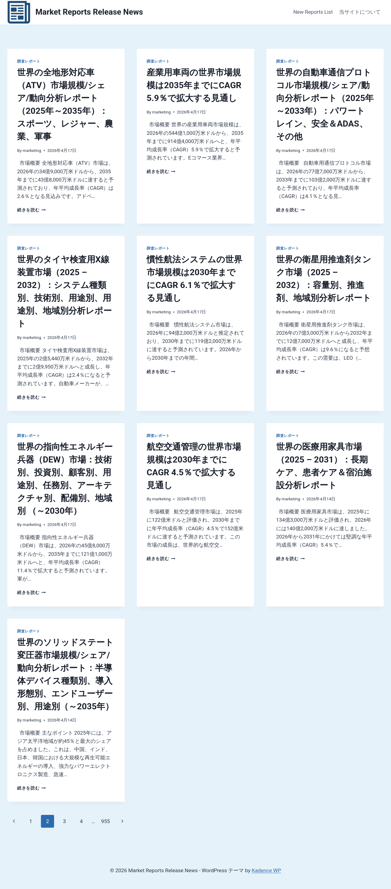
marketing (32, 150)
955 (105, 821)
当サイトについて (360, 12)
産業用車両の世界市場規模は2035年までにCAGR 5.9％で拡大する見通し (194, 85)
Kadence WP (266, 870)
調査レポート (28, 61)
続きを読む (31, 209)
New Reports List (313, 12)
